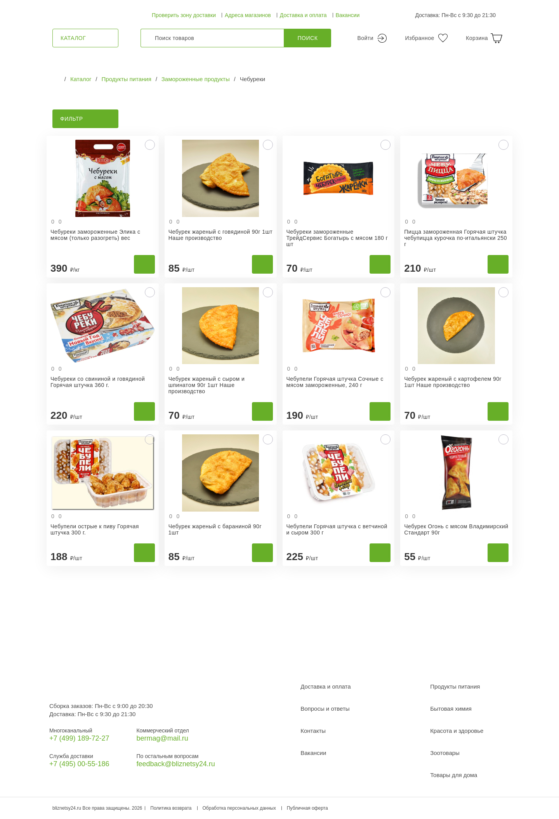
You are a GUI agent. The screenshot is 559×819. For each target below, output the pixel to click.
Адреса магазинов (248, 15)
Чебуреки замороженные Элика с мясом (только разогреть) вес (95, 235)
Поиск (308, 38)
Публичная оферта (307, 808)
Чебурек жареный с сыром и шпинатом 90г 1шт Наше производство (206, 385)
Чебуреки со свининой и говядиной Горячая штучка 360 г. (97, 382)
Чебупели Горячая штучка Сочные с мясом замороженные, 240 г (335, 382)
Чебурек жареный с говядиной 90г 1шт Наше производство (220, 235)
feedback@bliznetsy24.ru (175, 764)
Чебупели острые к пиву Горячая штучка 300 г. (94, 529)
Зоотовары (445, 753)
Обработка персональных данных (239, 808)
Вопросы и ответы (324, 708)
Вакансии (348, 15)
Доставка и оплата (303, 15)
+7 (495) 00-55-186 (79, 764)
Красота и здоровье (456, 730)
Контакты (313, 730)
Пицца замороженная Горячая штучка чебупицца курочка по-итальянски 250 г (455, 238)
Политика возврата (170, 808)
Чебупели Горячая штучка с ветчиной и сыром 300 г (336, 529)
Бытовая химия (451, 708)
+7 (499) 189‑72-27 (79, 738)
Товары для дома (453, 775)
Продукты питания (455, 686)
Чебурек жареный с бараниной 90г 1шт (215, 529)
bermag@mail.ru (162, 738)
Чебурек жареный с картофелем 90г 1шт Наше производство (453, 382)
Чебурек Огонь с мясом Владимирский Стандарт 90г (456, 529)
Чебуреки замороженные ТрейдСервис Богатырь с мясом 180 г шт (337, 238)
